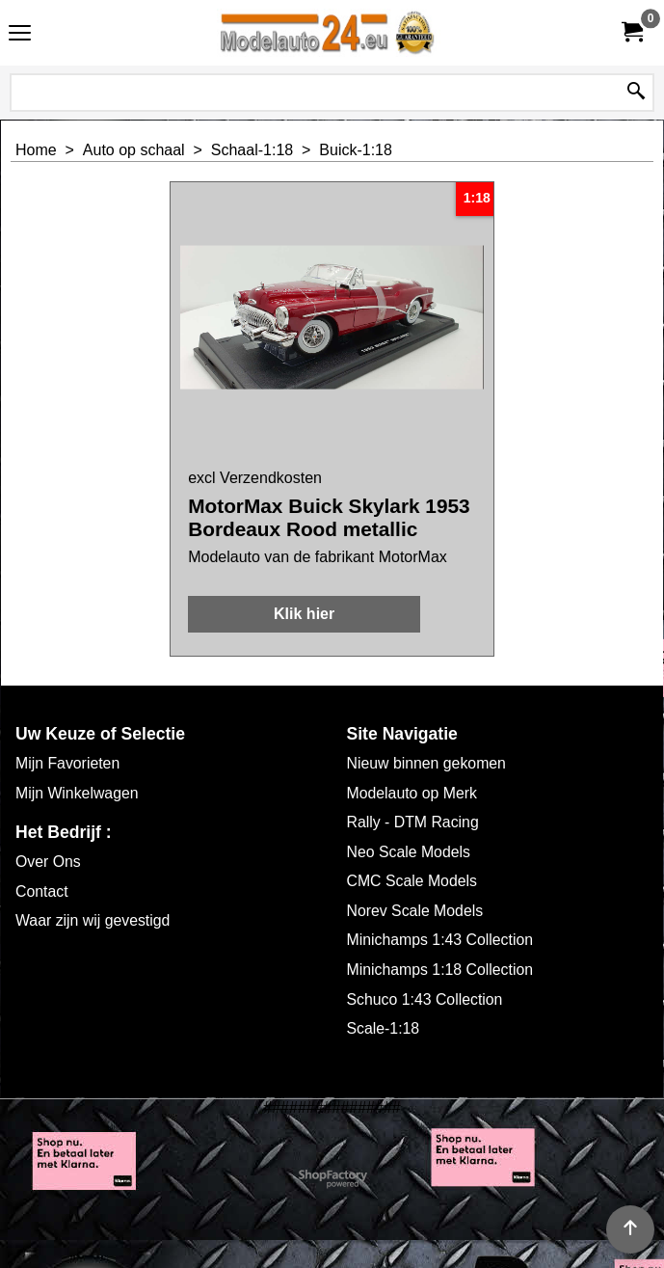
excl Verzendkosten (255, 478)
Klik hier (304, 614)
